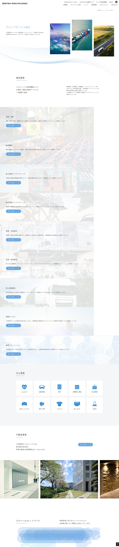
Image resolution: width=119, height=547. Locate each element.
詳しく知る (83, 338)
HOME (99, 10)
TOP (117, 539)
